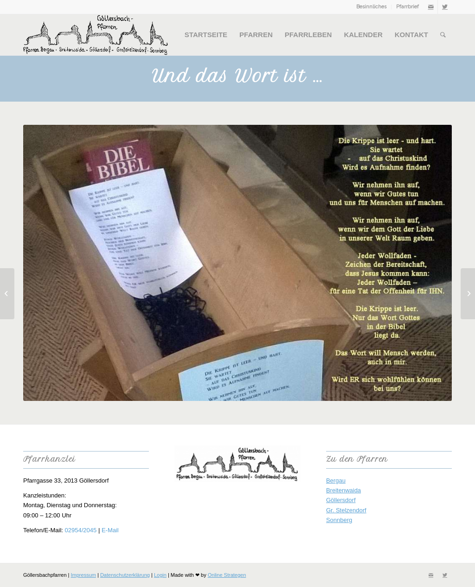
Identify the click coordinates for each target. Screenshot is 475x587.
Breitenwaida (343, 490)
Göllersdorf (341, 500)
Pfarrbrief (407, 7)
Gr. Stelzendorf (346, 510)
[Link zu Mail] (430, 7)
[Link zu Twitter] (445, 7)
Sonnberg (339, 519)
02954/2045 (81, 530)
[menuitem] (372, 7)
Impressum (83, 575)
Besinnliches (371, 7)
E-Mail (110, 530)
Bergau (336, 480)
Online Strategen (227, 575)
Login (160, 575)
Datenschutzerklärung (125, 575)
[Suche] (443, 34)
